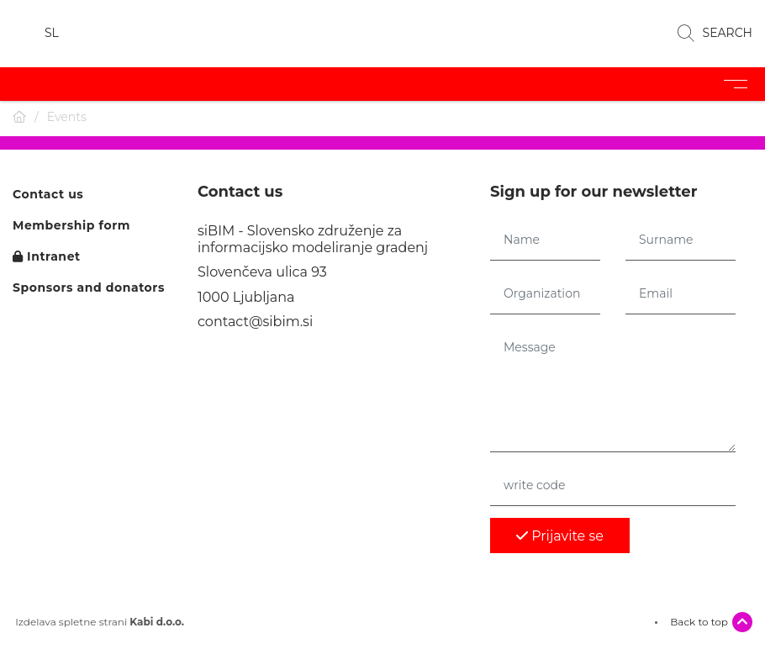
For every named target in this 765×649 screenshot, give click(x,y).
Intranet (47, 257)
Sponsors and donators (89, 288)
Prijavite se (560, 536)
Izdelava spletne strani (98, 622)
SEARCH (715, 33)
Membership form (71, 226)
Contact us (48, 194)
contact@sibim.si (255, 322)
